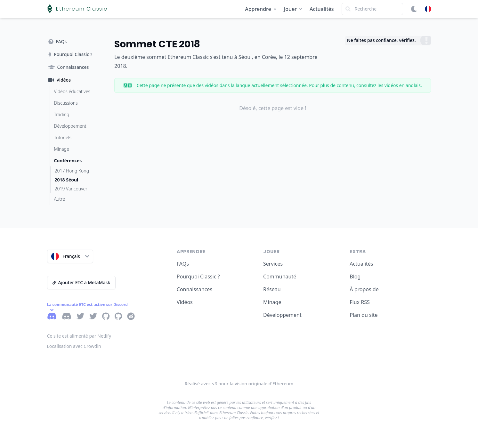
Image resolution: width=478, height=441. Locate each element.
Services (273, 263)
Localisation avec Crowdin (74, 346)
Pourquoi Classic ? (198, 276)
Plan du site (363, 314)
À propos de (364, 289)
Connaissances (194, 289)
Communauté (279, 276)
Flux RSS (359, 302)
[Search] (372, 9)
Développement (282, 314)
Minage (272, 302)
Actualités (322, 8)
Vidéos (185, 302)
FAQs (183, 263)
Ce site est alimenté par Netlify (79, 336)
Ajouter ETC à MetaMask (81, 282)
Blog (355, 276)
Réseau (272, 289)
